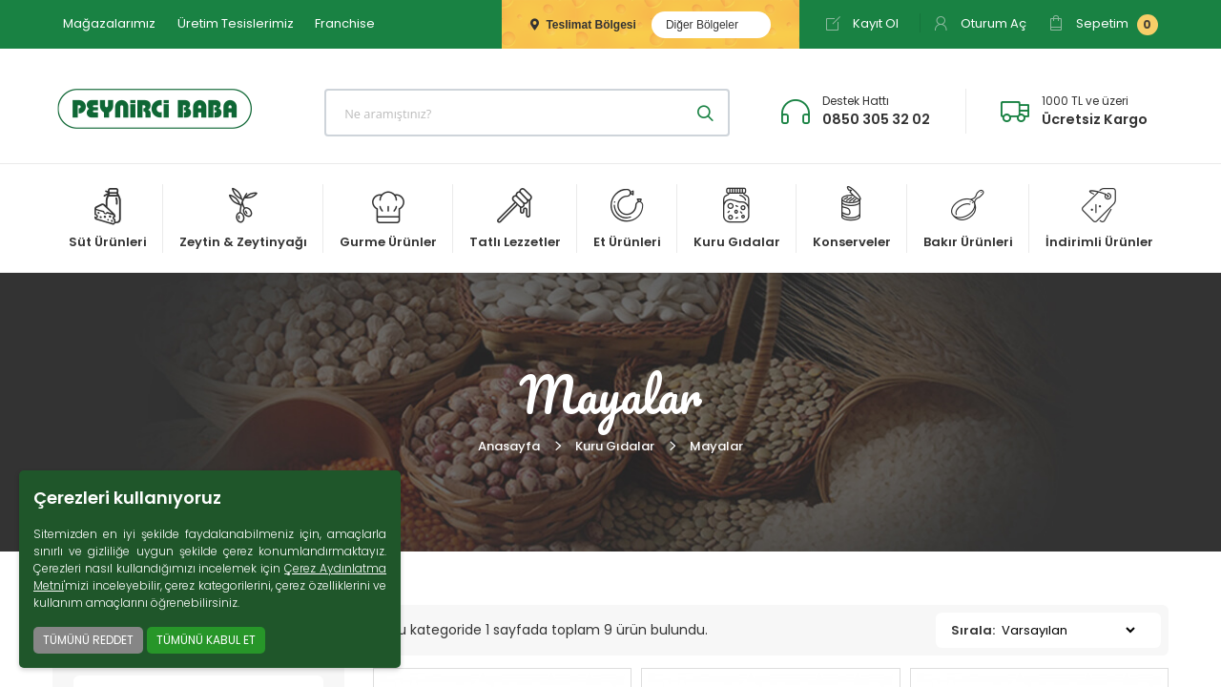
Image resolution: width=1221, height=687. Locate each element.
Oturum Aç (979, 23)
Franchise (345, 23)
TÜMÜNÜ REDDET (88, 640)
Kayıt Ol (862, 23)
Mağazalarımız (109, 23)
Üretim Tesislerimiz (235, 23)
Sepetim (1103, 24)
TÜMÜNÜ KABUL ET (206, 640)
